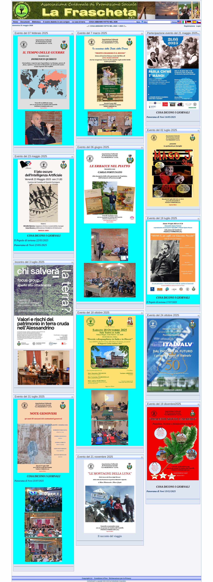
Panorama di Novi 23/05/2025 (30, 245)
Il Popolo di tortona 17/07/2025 (162, 302)
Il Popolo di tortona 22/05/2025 (31, 240)
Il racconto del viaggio (110, 536)
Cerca (174, 22)
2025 (121, 26)
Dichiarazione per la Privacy (120, 578)
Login (198, 26)
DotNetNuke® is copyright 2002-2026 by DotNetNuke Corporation (106, 581)
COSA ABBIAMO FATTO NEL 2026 (103, 26)
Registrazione (189, 26)
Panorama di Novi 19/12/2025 (161, 491)
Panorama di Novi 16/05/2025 (161, 117)
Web (138, 22)
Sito (145, 22)
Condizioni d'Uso (101, 578)
